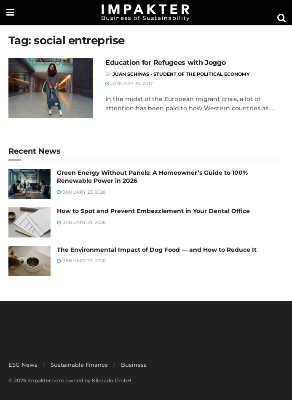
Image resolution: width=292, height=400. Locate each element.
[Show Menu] (10, 12)
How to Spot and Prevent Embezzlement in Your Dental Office (153, 211)
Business (134, 364)
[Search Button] (281, 18)
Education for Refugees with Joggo (165, 63)
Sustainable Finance (79, 364)
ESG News (23, 364)
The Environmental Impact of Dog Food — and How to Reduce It (157, 249)
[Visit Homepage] (146, 12)
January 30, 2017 (129, 83)
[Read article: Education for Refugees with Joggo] (50, 88)
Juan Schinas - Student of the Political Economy (181, 74)
